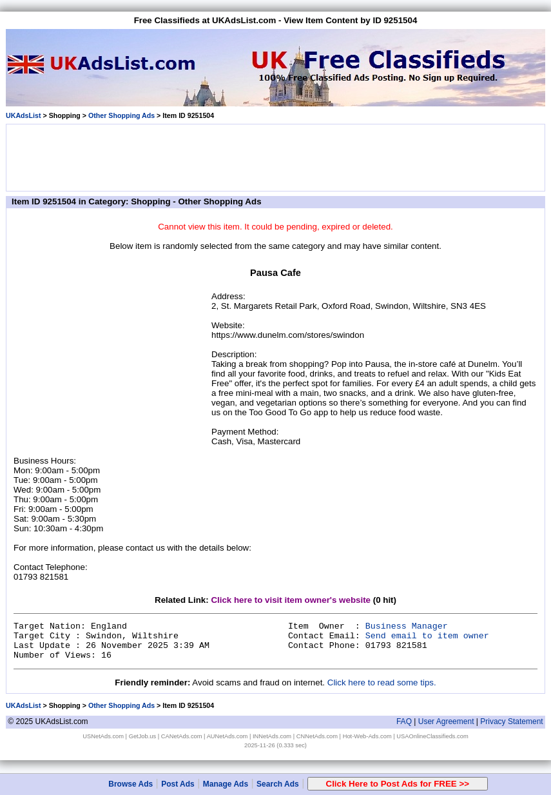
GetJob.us (143, 736)
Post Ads (178, 784)
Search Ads (277, 784)
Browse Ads (130, 784)
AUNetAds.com (227, 736)
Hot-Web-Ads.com (367, 736)
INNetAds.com (272, 736)
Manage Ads (225, 784)
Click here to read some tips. (381, 682)
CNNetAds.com (317, 736)
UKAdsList (23, 115)
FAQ (404, 721)
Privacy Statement (511, 721)
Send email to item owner (427, 636)
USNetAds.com (103, 736)
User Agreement (446, 721)
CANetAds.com (181, 736)
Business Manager (406, 626)
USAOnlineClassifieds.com (432, 736)
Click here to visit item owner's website (291, 600)
